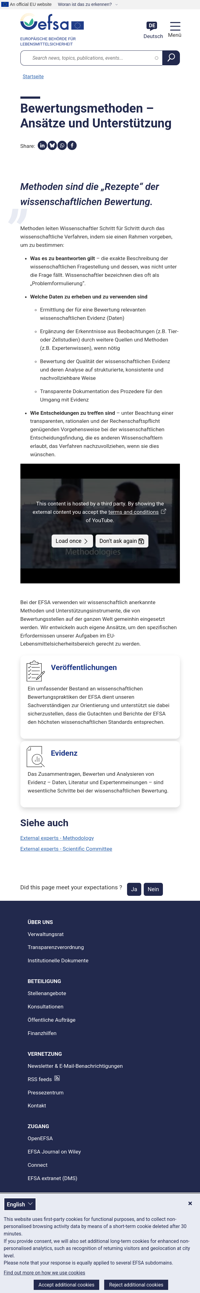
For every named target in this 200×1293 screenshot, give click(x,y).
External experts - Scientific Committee (66, 849)
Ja (134, 889)
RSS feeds (40, 1079)
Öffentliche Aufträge (52, 1020)
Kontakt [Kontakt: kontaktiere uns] (37, 1105)
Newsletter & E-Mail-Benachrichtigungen (75, 1066)
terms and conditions (138, 512)
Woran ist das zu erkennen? (85, 4)
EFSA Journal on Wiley (54, 1152)
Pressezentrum (46, 1092)
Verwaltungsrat (46, 934)
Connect (38, 1165)
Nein (153, 889)
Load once (72, 541)
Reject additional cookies (136, 1285)
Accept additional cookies (67, 1285)
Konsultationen (46, 1006)
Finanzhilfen (42, 1033)
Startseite (33, 76)
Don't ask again (122, 541)
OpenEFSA (40, 1138)
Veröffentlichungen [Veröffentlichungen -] (84, 667)
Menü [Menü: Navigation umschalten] (174, 35)
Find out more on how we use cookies (44, 1272)
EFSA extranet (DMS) (53, 1178)
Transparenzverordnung (56, 947)
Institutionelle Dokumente (58, 960)
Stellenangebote (47, 993)
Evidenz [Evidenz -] (64, 753)
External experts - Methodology (57, 838)
